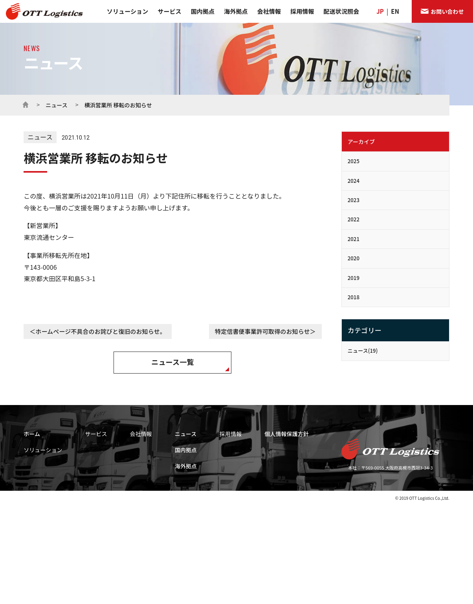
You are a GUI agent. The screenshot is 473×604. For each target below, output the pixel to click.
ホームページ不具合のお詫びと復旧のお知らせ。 (100, 331)
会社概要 (204, 470)
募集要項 (323, 459)
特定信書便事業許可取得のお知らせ (262, 331)
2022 (353, 219)
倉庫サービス (127, 459)
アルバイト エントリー (337, 524)
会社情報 (269, 11)
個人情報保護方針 (415, 434)
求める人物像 (328, 449)
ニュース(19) (363, 350)
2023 (353, 200)
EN (395, 11)
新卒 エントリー (330, 502)
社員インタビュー (332, 492)
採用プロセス (328, 470)
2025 (353, 161)
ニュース (57, 105)
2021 (353, 239)
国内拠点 (202, 11)
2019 (353, 278)
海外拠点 (236, 11)
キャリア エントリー (335, 513)
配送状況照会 (341, 11)
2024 (353, 180)
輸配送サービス (129, 449)
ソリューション (127, 11)
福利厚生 (323, 481)
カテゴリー (364, 330)
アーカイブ (361, 141)
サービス (169, 11)
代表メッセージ (211, 449)
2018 (353, 297)
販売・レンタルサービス (138, 470)
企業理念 (204, 459)
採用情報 (302, 11)
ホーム (25, 104)
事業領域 (31, 464)
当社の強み (33, 483)
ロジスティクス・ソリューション (52, 474)
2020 (353, 258)
